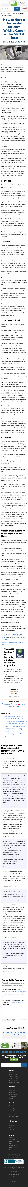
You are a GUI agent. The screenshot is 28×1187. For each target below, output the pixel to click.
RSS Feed (14, 1181)
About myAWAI (12, 1139)
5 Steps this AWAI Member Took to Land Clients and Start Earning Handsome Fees (15, 729)
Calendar (11, 1143)
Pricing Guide (12, 1092)
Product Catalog (13, 1074)
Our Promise (11, 1107)
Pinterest (23, 704)
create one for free (17, 1002)
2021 (5, 13)
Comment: (6, 1005)
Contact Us (11, 1125)
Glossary (11, 1098)
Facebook (7, 704)
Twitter (15, 704)
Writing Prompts (12, 1096)
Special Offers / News (14, 1082)
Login (10, 1149)
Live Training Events (13, 1080)
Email (18, 707)
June (9, 13)
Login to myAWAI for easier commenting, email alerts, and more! (14, 994)
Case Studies (12, 1114)
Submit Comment (8, 1020)
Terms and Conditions (14, 1174)
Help (10, 1123)
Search (16, 8)
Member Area (12, 1137)
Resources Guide (13, 1089)
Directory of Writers (13, 1116)
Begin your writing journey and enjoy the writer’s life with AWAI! (14, 1057)
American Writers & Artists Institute (18, 1168)
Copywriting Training (14, 1076)
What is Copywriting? (14, 1129)
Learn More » (17, 683)
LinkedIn (11, 707)
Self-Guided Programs (14, 1078)
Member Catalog (13, 1147)
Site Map (14, 1179)
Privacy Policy (14, 1171)
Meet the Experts (13, 1109)
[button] (5, 3)
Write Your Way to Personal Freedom (15, 734)
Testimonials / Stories (14, 1113)
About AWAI (11, 1105)
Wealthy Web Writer (17, 737)
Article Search (12, 1090)
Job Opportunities (13, 1145)
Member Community (14, 1141)
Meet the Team (12, 1111)
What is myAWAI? (13, 1131)
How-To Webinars (13, 1094)
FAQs (10, 1127)
